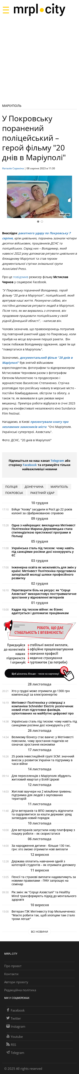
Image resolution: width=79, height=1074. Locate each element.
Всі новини (39, 931)
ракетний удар (42, 493)
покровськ (14, 493)
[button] (72, 197)
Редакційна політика (20, 990)
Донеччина (34, 487)
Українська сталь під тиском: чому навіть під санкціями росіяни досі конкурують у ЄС (43, 551)
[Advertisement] (39, 59)
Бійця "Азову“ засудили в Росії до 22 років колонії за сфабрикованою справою (42, 511)
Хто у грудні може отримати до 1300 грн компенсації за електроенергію (41, 692)
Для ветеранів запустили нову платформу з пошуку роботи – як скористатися (43, 831)
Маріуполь (11, 105)
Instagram (15, 1026)
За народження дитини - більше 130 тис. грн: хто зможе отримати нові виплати (41, 847)
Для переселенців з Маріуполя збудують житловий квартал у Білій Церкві (41, 777)
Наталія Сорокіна (13, 168)
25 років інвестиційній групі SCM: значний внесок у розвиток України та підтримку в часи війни (43, 759)
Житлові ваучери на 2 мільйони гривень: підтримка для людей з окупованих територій (42, 795)
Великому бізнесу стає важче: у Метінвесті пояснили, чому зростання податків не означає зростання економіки (43, 740)
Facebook (30, 465)
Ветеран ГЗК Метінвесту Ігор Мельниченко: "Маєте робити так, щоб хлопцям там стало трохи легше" (43, 915)
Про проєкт (12, 966)
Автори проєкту (16, 982)
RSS (11, 1044)
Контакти (11, 974)
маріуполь (59, 487)
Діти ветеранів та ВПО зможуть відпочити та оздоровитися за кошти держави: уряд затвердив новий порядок (42, 814)
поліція (11, 487)
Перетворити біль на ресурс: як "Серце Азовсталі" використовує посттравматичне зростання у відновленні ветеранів (44, 593)
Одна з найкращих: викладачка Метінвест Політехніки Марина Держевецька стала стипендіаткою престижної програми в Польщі (43, 530)
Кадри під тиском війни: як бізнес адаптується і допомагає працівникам (40, 611)
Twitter (13, 1018)
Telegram (57, 461)
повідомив (20, 277)
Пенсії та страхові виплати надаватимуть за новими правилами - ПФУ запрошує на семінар (44, 880)
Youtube (14, 1036)
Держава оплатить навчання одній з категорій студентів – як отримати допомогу (44, 863)
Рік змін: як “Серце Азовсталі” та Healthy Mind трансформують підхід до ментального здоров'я (44, 895)
